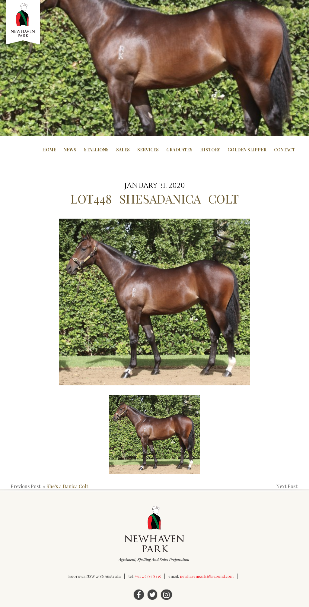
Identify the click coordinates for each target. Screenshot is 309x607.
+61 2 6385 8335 (148, 576)
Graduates (179, 150)
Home (49, 150)
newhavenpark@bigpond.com (207, 576)
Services (148, 150)
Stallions (96, 150)
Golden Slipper (247, 150)
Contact (284, 150)
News (70, 150)
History (210, 150)
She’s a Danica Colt (67, 486)
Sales (123, 150)
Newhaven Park (23, 22)
